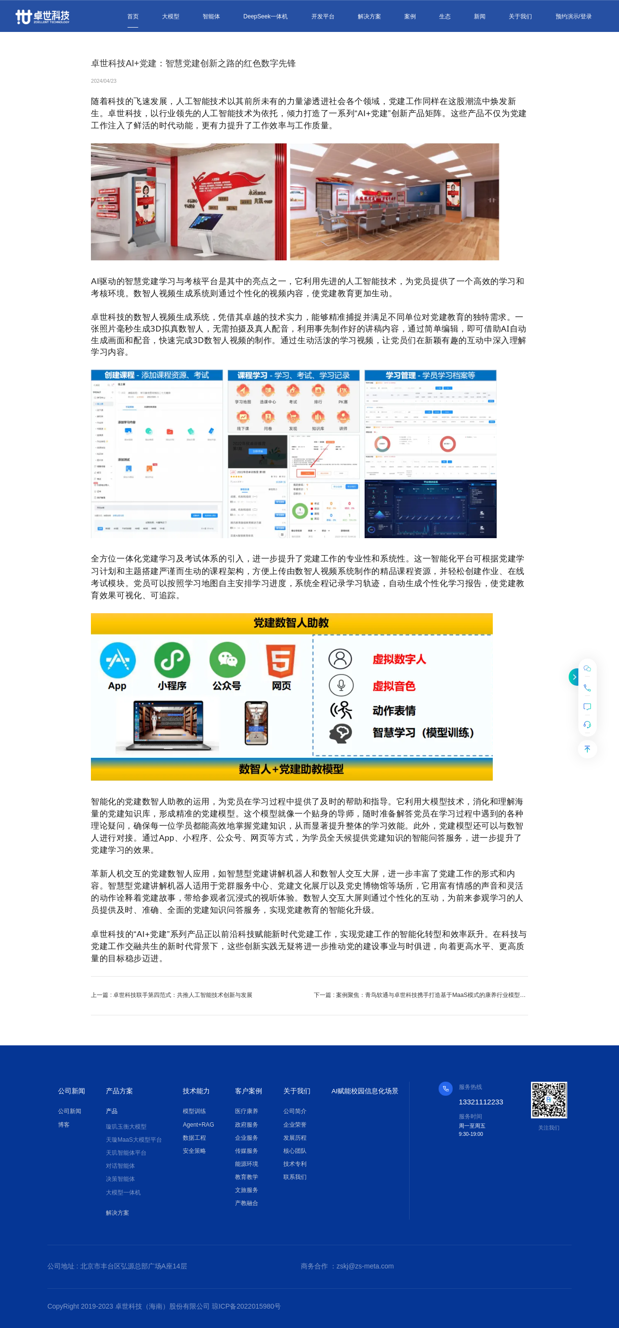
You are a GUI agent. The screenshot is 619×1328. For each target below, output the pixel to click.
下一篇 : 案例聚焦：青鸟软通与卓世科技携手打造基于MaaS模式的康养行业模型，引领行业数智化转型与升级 (425, 995)
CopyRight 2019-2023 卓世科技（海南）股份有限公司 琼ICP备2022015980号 (164, 1308)
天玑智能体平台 (126, 1152)
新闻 (480, 16)
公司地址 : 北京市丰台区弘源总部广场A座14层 (117, 1266)
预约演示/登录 (574, 16)
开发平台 (323, 16)
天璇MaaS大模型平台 (134, 1139)
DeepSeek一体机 (265, 16)
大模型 (170, 16)
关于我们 (520, 16)
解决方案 (369, 16)
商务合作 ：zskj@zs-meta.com (347, 1266)
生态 (445, 16)
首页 (133, 16)
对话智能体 (120, 1165)
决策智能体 (120, 1179)
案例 (410, 16)
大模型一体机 (123, 1192)
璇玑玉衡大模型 (126, 1126)
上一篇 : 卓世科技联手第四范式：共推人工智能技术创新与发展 (171, 995)
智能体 (211, 16)
